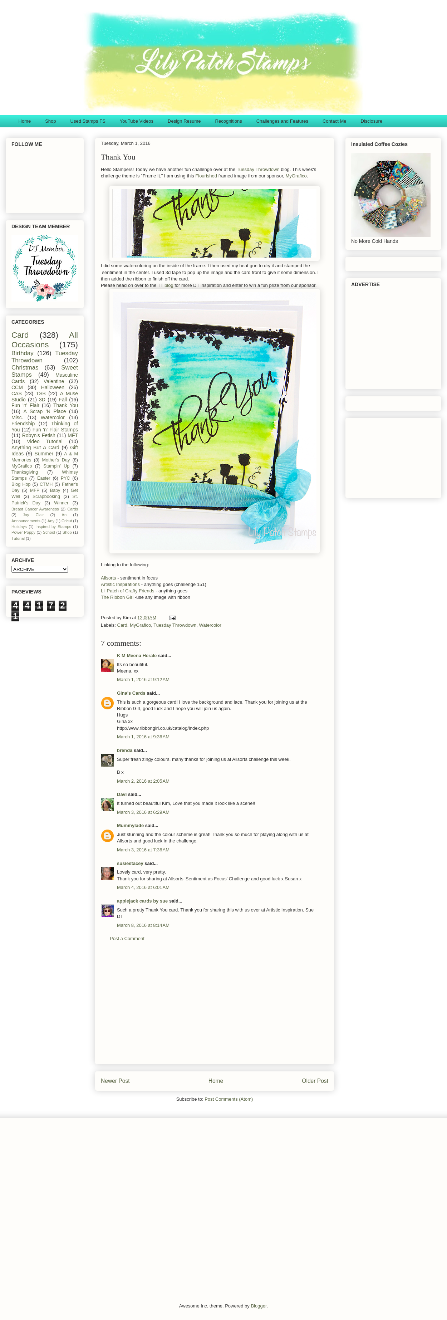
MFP (35, 490)
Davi (122, 794)
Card (122, 625)
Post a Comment (127, 938)
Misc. (17, 417)
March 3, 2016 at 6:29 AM (143, 812)
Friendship (23, 423)
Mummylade (130, 825)
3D (42, 399)
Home (25, 121)
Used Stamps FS (87, 121)
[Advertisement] (214, 1008)
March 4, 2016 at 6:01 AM (143, 887)
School (49, 532)
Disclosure (371, 121)
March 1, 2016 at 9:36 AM (143, 736)
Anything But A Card (35, 447)
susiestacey (130, 863)
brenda (124, 750)
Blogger (258, 1306)
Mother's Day (56, 460)
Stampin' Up (56, 466)
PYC (65, 478)
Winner (61, 502)
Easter (43, 478)
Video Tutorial (45, 441)
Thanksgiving (24, 472)
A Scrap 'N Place (45, 411)
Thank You (65, 405)
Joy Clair (33, 515)
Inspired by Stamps (53, 526)
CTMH (46, 484)
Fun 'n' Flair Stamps (55, 429)
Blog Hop (20, 484)
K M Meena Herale (137, 655)
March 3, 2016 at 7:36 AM (143, 849)
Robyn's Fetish (38, 435)
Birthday (22, 353)
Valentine (54, 381)
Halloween (52, 387)
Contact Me (334, 121)
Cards (72, 509)
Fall (63, 399)
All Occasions (44, 340)
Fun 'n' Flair (25, 405)
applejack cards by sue (142, 901)
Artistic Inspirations (120, 584)
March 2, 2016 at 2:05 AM (143, 781)
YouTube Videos (136, 121)
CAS (16, 393)
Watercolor (210, 625)
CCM (17, 387)
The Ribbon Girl (117, 597)
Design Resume (184, 121)
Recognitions (228, 121)
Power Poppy (23, 532)
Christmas (25, 367)
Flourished (206, 176)
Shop (50, 121)
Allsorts (109, 578)
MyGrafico (295, 176)
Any (51, 521)
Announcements (25, 521)
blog (168, 285)
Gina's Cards (131, 693)
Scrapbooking (46, 496)
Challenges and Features (282, 121)
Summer (43, 453)
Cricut (67, 521)
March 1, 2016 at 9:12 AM (143, 679)
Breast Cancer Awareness (35, 509)
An (64, 515)
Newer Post (115, 1081)
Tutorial (18, 538)
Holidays (19, 526)
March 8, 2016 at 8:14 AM (143, 925)
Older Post (315, 1081)
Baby (55, 490)
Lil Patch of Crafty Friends (127, 590)
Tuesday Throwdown (258, 169)
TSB (41, 393)
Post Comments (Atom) (229, 1099)
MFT (73, 435)
